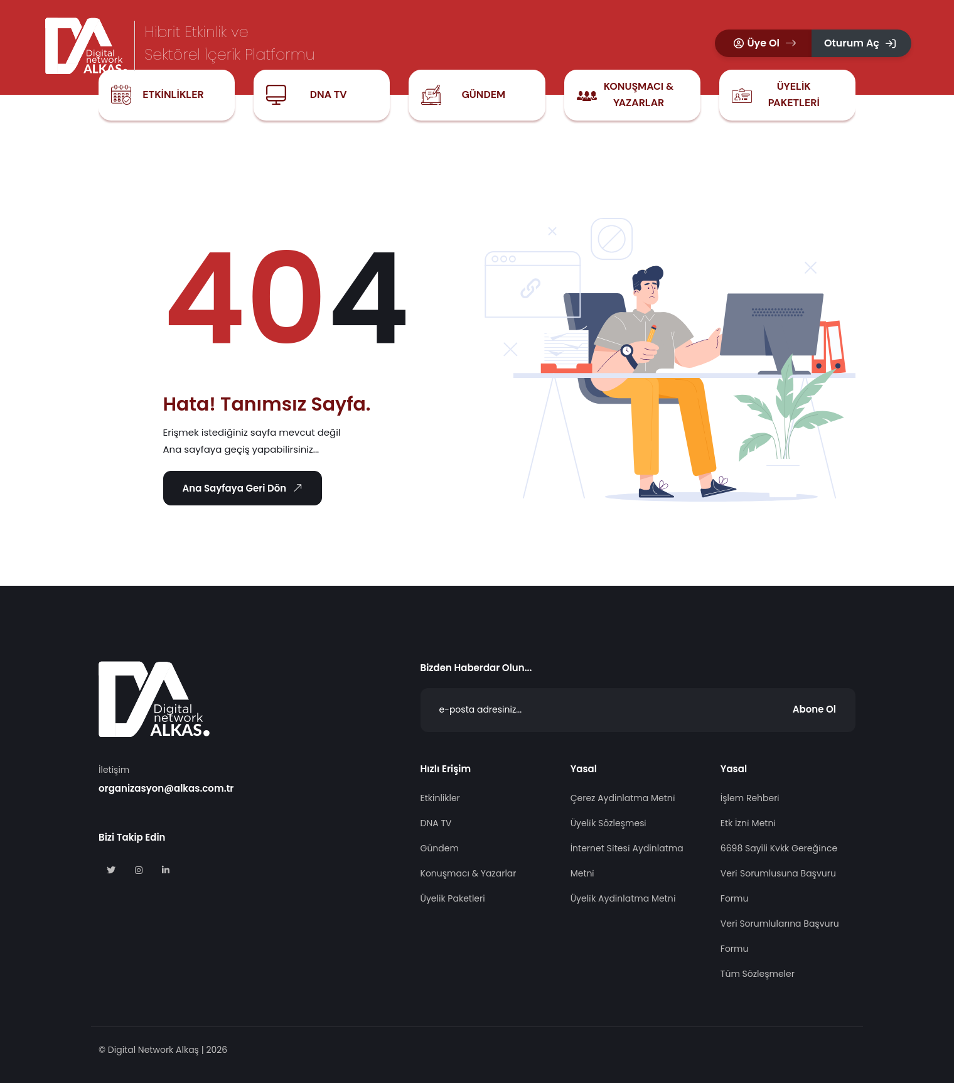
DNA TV (328, 94)
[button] (763, 43)
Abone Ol (814, 709)
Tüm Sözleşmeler (758, 973)
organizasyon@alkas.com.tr (166, 788)
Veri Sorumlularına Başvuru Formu (780, 936)
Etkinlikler (172, 94)
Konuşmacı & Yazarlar (639, 94)
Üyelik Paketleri (794, 94)
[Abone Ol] (638, 710)
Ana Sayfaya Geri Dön (244, 487)
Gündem (483, 94)
